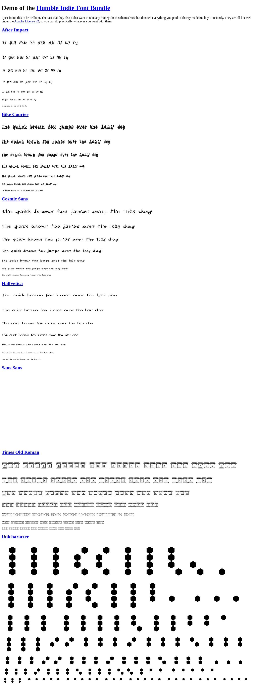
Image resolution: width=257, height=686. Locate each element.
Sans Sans (12, 367)
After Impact (15, 29)
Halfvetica (12, 283)
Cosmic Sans (15, 198)
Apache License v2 (26, 21)
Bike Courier (15, 114)
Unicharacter (15, 536)
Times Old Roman (20, 452)
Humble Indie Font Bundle (73, 7)
